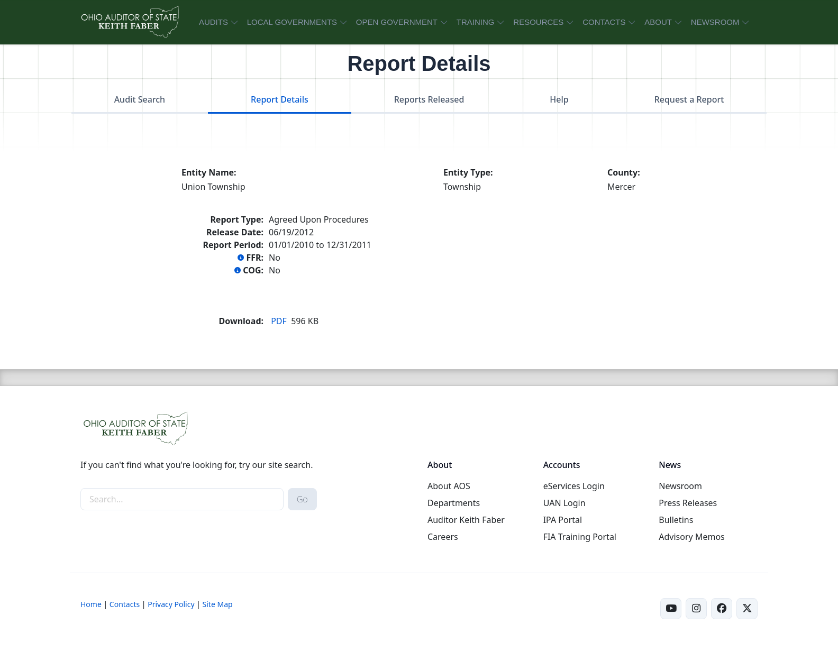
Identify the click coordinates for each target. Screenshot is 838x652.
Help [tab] (559, 99)
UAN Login (564, 503)
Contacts (125, 604)
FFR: (250, 257)
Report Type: (236, 219)
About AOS (448, 486)
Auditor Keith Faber (466, 520)
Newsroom (680, 486)
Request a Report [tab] (689, 99)
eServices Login (574, 486)
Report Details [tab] (279, 99)
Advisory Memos (691, 537)
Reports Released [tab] (429, 99)
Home (91, 604)
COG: (248, 270)
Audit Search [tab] (140, 99)
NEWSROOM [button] (715, 21)
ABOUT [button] (658, 21)
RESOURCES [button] (538, 21)
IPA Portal (562, 520)
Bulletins (676, 520)
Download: (241, 321)
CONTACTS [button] (603, 21)
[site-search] (182, 499)
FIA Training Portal (579, 537)
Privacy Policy (171, 604)
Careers (442, 537)
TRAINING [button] (476, 21)
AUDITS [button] (213, 21)
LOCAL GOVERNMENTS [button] (292, 21)
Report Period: (233, 245)
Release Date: (234, 232)
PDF (279, 321)
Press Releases (688, 503)
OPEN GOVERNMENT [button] (397, 21)
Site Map (218, 604)
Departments (453, 503)
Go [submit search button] (302, 499)
